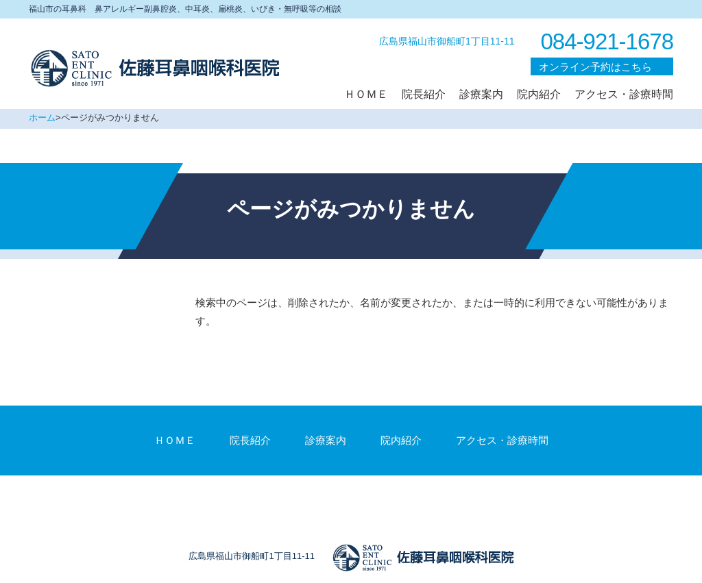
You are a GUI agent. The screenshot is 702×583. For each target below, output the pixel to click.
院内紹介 (401, 440)
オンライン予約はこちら (595, 67)
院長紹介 (250, 440)
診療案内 (325, 440)
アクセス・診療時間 (502, 440)
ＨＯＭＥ (174, 440)
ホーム (42, 117)
